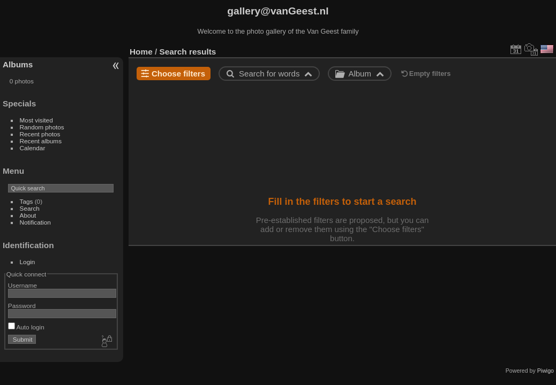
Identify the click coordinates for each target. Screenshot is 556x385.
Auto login (26, 327)
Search (30, 208)
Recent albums (41, 140)
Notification (35, 222)
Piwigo (545, 370)
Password (22, 305)
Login (27, 261)
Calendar (33, 147)
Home (141, 51)
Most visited (36, 120)
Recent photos (40, 133)
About (28, 215)
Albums (18, 64)
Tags (26, 201)
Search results (188, 51)
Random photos (42, 127)
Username (22, 285)
